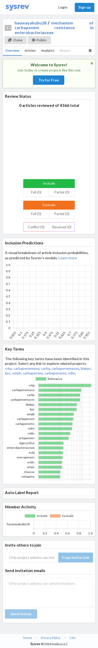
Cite (73, 638)
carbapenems (55, 373)
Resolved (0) (61, 227)
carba (45, 368)
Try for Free (48, 80)
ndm (71, 373)
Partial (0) (61, 192)
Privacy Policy (50, 638)
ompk (16, 373)
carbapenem (33, 373)
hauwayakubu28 (31, 22)
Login (62, 7)
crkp (8, 368)
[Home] (17, 7)
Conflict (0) (36, 227)
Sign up (84, 7)
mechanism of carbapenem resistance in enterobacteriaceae (54, 27)
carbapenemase (26, 368)
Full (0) (36, 192)
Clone (15, 40)
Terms (27, 638)
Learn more (68, 258)
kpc (8, 373)
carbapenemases (65, 368)
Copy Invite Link (75, 557)
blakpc (86, 368)
